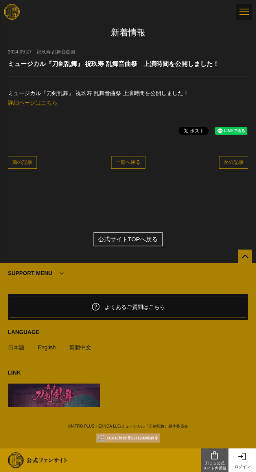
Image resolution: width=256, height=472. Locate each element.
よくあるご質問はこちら (128, 307)
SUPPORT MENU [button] (30, 273)
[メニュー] (244, 12)
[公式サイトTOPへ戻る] (245, 256)
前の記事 (22, 161)
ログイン (242, 460)
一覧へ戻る (128, 161)
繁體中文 (80, 347)
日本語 (16, 347)
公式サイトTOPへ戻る (128, 239)
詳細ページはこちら (32, 102)
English (47, 347)
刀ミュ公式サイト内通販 (215, 460)
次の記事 (233, 161)
